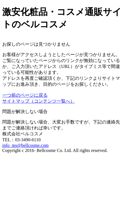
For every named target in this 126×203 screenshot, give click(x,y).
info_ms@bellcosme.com (25, 145)
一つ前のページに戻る (25, 95)
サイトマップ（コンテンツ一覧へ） (38, 101)
